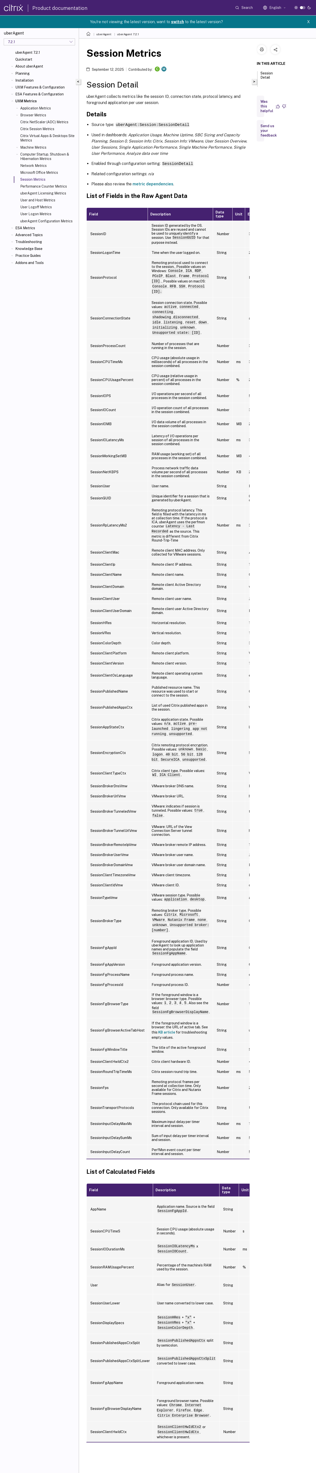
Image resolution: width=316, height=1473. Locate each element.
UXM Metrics (26, 101)
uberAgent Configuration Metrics (46, 221)
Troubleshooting (28, 242)
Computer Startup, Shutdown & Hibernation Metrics (44, 156)
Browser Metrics (33, 115)
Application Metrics (35, 108)
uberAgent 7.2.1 (27, 52)
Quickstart (23, 59)
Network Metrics (33, 166)
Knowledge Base (28, 249)
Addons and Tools (29, 263)
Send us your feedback (268, 130)
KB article (166, 1032)
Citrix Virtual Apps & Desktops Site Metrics (47, 138)
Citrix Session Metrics (37, 129)
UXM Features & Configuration (40, 87)
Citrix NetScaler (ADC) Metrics (44, 122)
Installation (24, 80)
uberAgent (103, 34)
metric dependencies (153, 183)
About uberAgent (29, 66)
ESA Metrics (25, 228)
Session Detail (266, 77)
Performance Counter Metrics (43, 186)
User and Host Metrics (37, 200)
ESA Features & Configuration (39, 94)
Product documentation (59, 8)
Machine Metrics (33, 147)
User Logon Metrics (35, 214)
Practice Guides (28, 256)
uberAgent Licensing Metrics (43, 193)
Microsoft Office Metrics (39, 173)
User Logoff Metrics (36, 207)
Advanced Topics (29, 235)
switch (177, 21)
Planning (22, 73)
